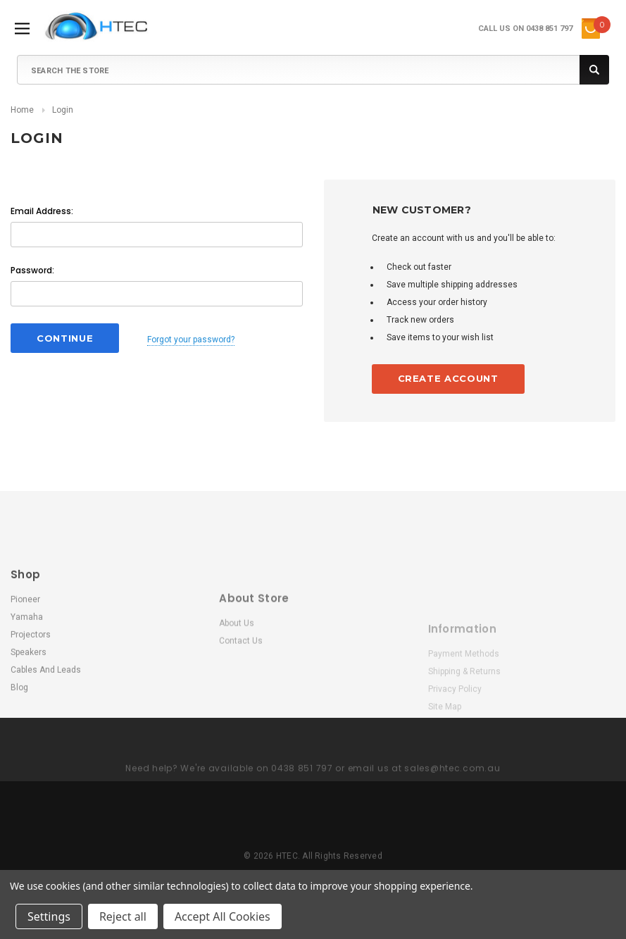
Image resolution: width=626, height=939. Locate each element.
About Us (236, 692)
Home (22, 110)
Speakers (28, 726)
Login (62, 110)
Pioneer (25, 673)
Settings (48, 916)
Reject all (122, 916)
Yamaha (27, 691)
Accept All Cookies (222, 916)
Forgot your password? (190, 339)
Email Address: (42, 211)
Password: (32, 270)
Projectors (31, 709)
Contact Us (241, 710)
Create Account (448, 378)
